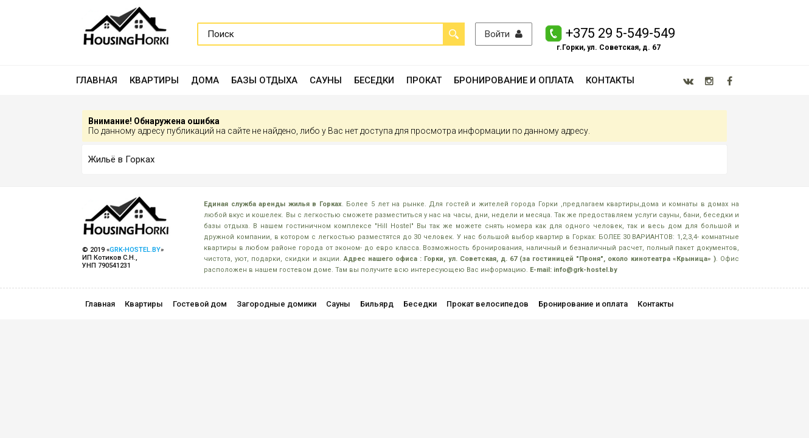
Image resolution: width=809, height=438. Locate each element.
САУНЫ (326, 80)
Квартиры (144, 303)
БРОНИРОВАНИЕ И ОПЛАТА (514, 80)
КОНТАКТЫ (610, 80)
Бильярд (377, 303)
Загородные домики (276, 303)
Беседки (420, 303)
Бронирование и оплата (583, 303)
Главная (100, 303)
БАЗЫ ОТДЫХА (264, 80)
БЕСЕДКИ (374, 80)
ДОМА (205, 80)
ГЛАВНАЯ (96, 80)
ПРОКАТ (424, 80)
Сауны (338, 303)
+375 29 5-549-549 (620, 33)
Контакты (655, 303)
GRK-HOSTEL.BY (135, 250)
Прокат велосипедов (487, 303)
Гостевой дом (200, 303)
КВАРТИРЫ (154, 80)
